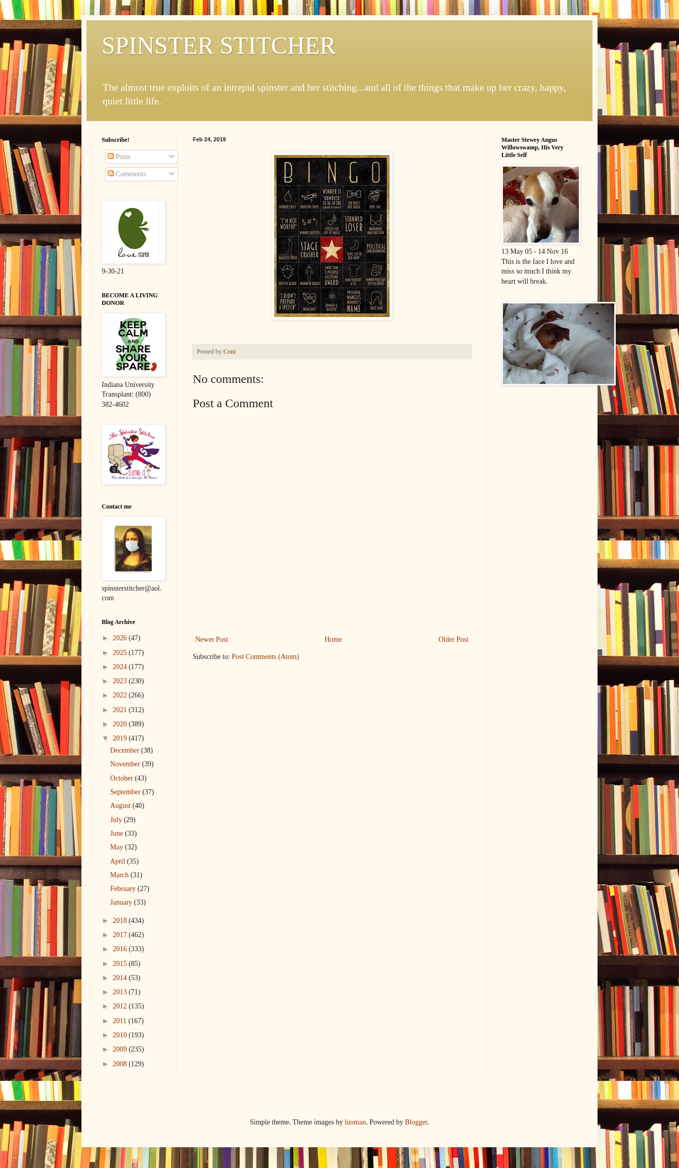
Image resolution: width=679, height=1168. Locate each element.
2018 (121, 920)
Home (333, 639)
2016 (121, 949)
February (124, 888)
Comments (127, 174)
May (117, 847)
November (126, 764)
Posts (119, 157)
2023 (121, 681)
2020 (121, 724)
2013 (121, 992)
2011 (121, 1021)
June (117, 833)
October (122, 778)
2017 (121, 935)
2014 (121, 978)
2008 (121, 1064)
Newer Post (211, 639)
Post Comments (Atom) (265, 656)
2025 (121, 652)
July (117, 820)
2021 (121, 710)
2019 (121, 738)
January (122, 902)
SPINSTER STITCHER (219, 45)
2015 (121, 963)
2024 (121, 667)
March (120, 875)
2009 (121, 1049)
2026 (121, 638)
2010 (121, 1035)
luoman (355, 1122)
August (121, 805)
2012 (121, 1006)
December (125, 750)
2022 (121, 695)
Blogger (416, 1122)
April (118, 861)
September (126, 792)
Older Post (454, 639)
